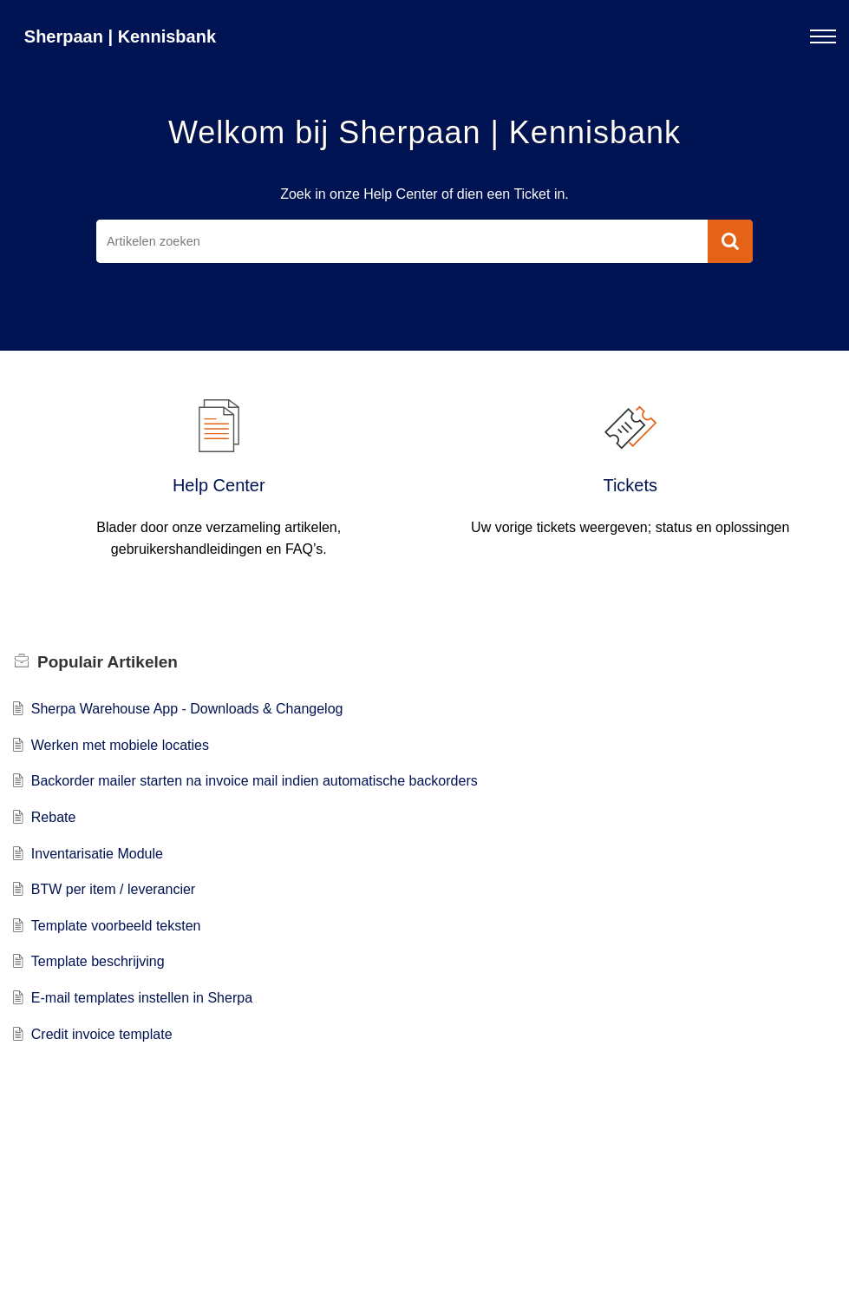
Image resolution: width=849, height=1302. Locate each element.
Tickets (630, 485)
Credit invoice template (102, 1034)
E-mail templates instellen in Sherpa (141, 997)
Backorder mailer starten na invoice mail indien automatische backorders (254, 780)
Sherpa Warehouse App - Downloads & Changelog (187, 708)
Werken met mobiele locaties (120, 745)
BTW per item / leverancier (113, 889)
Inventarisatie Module (97, 853)
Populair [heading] (107, 662)
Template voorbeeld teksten (116, 925)
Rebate (53, 817)
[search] (402, 241)
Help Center (219, 485)
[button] (730, 241)
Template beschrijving (98, 961)
